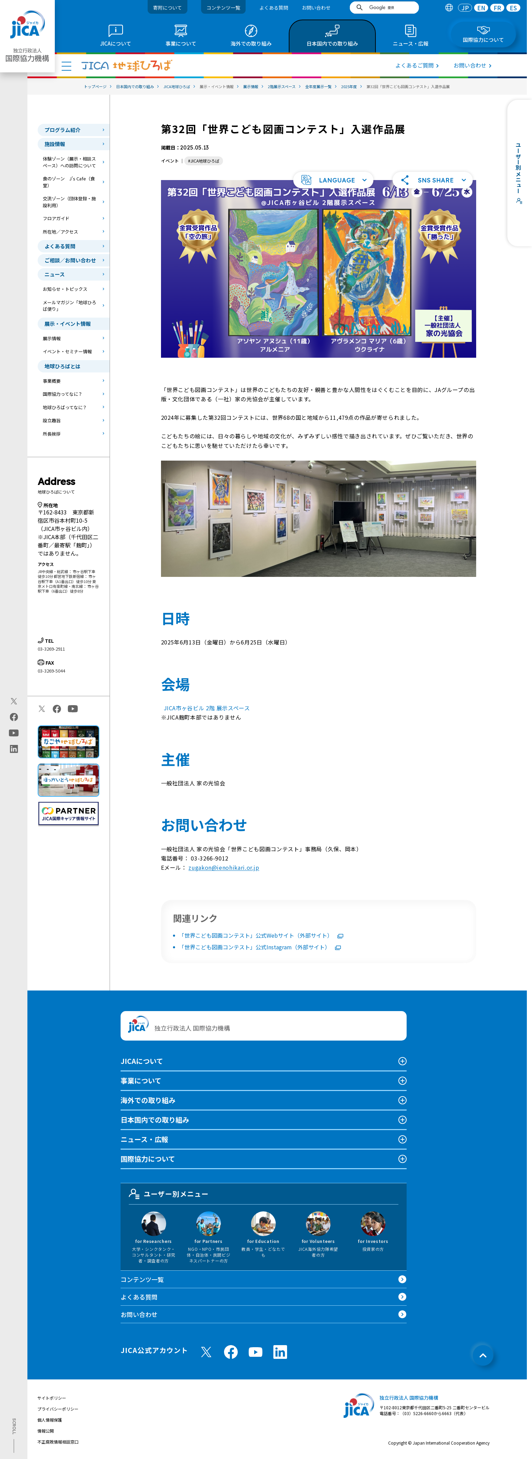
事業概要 (52, 381)
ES (513, 8)
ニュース (55, 274)
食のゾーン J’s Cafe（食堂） (69, 182)
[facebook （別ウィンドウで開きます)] (231, 1352)
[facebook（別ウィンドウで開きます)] (14, 717)
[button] (333, 180)
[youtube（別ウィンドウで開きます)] (14, 733)
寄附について (167, 7)
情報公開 (45, 1431)
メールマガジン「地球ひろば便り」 (69, 305)
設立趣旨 (52, 420)
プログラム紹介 (63, 129)
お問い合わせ (316, 7)
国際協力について (148, 1159)
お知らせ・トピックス (65, 289)
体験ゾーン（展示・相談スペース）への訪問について (69, 162)
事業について (141, 1081)
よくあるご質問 (414, 65)
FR (497, 8)
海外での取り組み (148, 1100)
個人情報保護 (49, 1420)
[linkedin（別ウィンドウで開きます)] (14, 749)
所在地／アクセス (60, 231)
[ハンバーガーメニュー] (66, 66)
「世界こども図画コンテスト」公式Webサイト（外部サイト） (261, 935)
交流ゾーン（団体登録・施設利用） (69, 202)
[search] (384, 7)
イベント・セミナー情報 (67, 351)
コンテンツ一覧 (223, 7)
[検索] (386, 7)
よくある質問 (273, 7)
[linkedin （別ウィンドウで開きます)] (280, 1352)
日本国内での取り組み (155, 1120)
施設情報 (55, 143)
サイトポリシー (51, 1398)
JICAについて (142, 1061)
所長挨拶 (52, 433)
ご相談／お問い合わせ (70, 260)
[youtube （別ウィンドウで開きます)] (255, 1352)
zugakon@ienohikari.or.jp (223, 867)
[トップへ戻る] (483, 1355)
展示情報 (52, 338)
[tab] (449, 8)
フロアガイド (56, 218)
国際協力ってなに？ (63, 394)
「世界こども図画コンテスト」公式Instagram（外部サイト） (260, 947)
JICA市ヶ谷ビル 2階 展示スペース (207, 708)
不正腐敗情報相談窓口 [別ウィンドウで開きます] (57, 1442)
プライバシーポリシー (57, 1409)
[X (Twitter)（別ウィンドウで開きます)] (14, 701)
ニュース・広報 (144, 1139)
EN (481, 8)
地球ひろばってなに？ (65, 407)
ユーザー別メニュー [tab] (169, 1194)
